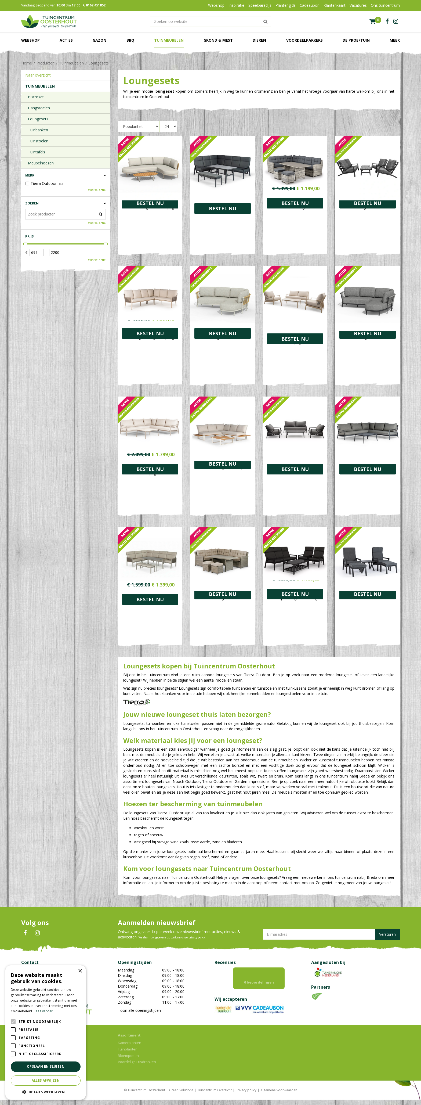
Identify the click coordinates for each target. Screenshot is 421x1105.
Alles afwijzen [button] (46, 1080)
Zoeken (32, 203)
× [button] (80, 971)
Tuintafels (36, 151)
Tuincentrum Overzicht (214, 1095)
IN (37, 933)
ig (396, 21)
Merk (29, 175)
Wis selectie (97, 190)
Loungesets (38, 118)
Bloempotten (128, 1061)
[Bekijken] (375, 21)
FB (25, 933)
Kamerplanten (129, 1048)
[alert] (45, 1032)
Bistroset (36, 96)
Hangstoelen (39, 107)
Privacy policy (246, 1095)
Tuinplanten (127, 1054)
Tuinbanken (38, 129)
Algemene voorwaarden (278, 1095)
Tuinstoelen (38, 140)
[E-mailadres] (331, 934)
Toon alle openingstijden (139, 1010)
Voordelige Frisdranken (137, 1067)
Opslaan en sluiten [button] (45, 1066)
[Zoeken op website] (210, 21)
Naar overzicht (38, 75)
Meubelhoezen (41, 162)
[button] (46, 1091)
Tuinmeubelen (40, 86)
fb (387, 21)
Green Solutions (181, 1095)
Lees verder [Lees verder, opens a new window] (43, 1011)
